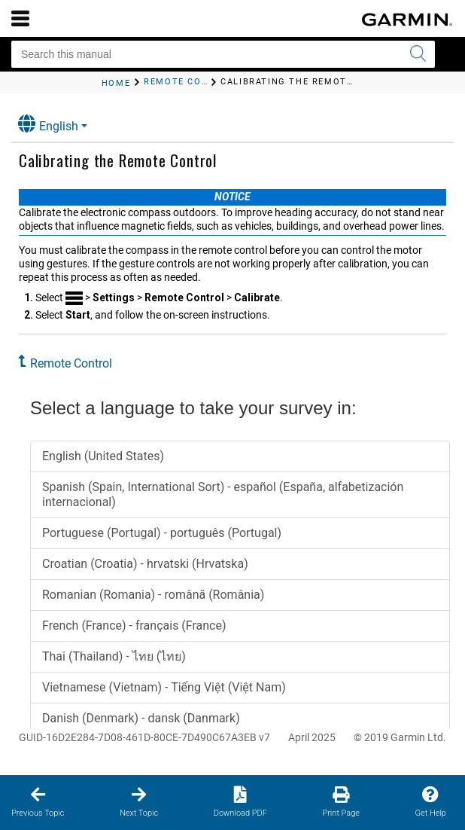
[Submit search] (417, 54)
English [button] (48, 123)
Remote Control (71, 363)
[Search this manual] (223, 54)
